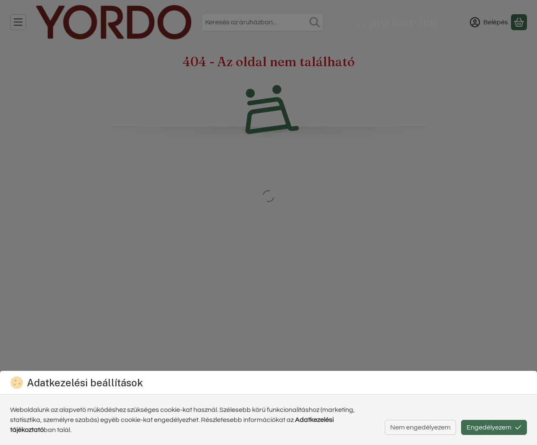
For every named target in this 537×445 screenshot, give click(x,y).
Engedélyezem (494, 427)
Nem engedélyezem (420, 427)
